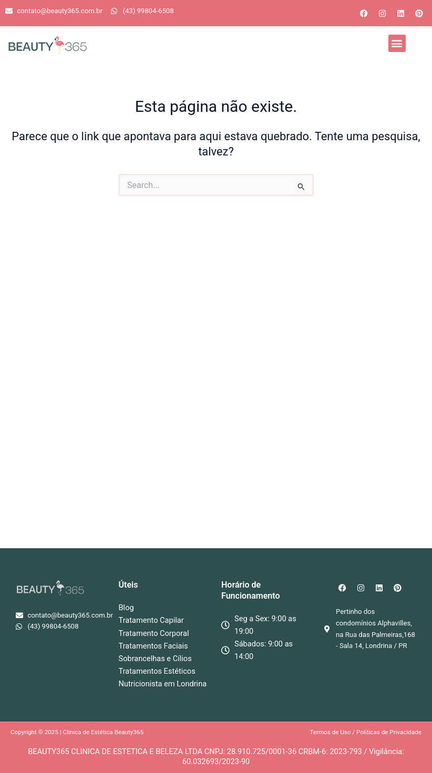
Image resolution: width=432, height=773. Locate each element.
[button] (397, 43)
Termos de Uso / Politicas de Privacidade (365, 732)
